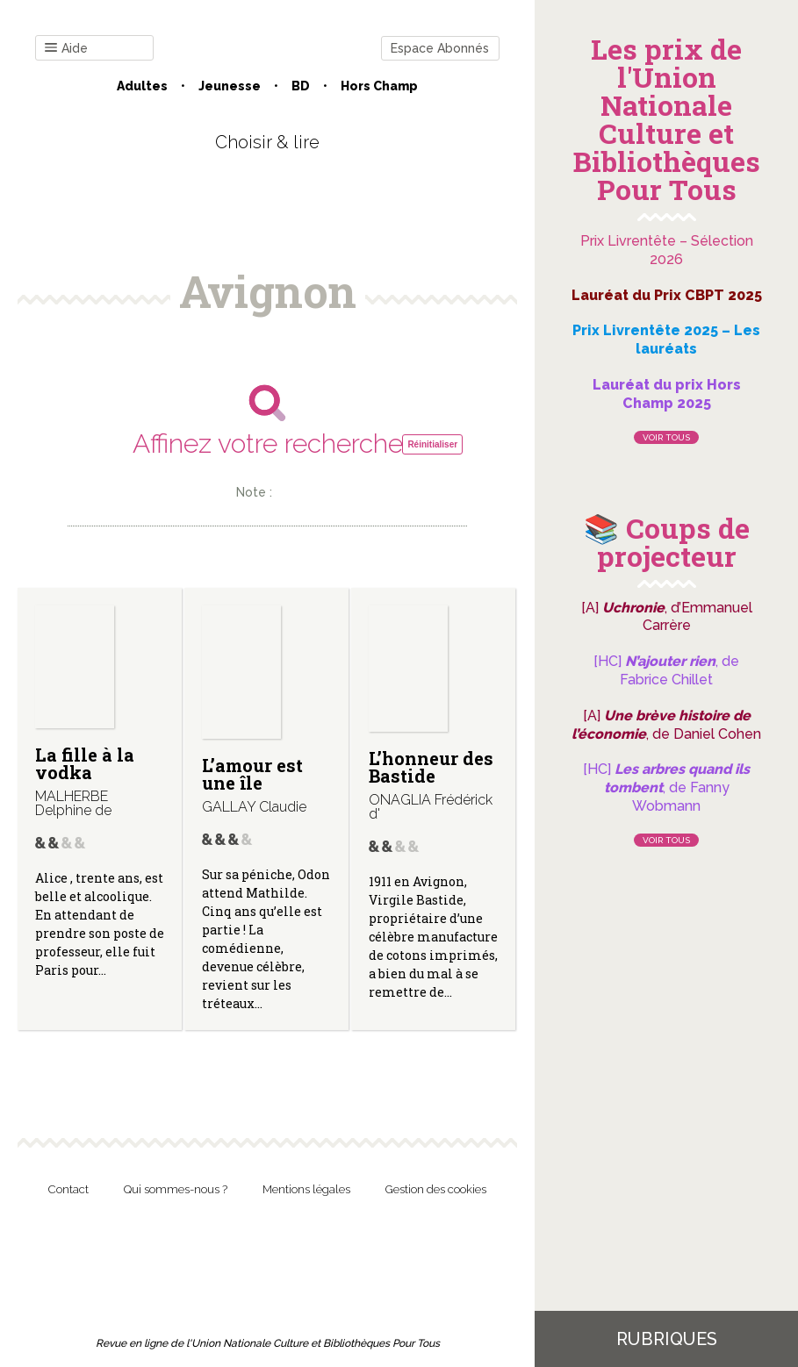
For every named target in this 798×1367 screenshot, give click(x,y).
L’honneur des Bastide (431, 767)
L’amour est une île (252, 774)
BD (300, 86)
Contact (68, 1189)
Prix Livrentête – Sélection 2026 (666, 250)
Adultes (142, 86)
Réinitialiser (432, 444)
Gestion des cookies (435, 1189)
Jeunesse (229, 86)
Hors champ (379, 86)
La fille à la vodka (84, 763)
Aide (66, 48)
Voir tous (666, 437)
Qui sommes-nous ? (175, 1189)
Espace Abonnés (440, 48)
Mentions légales (306, 1189)
